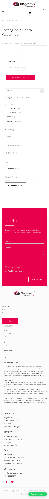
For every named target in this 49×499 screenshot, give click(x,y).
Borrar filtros (15, 185)
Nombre (8, 242)
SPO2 (9, 117)
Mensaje (8, 248)
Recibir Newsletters (16, 271)
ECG (8, 104)
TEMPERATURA (12, 121)
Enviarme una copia (15, 267)
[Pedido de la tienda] (34, 44)
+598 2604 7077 (10, 476)
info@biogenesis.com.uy (13, 473)
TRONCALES (13, 113)
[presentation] (21, 260)
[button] (37, 494)
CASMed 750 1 (11, 153)
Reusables (12, 169)
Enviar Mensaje (36, 279)
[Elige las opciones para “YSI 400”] (8, 77)
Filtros (8, 137)
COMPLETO (13, 108)
